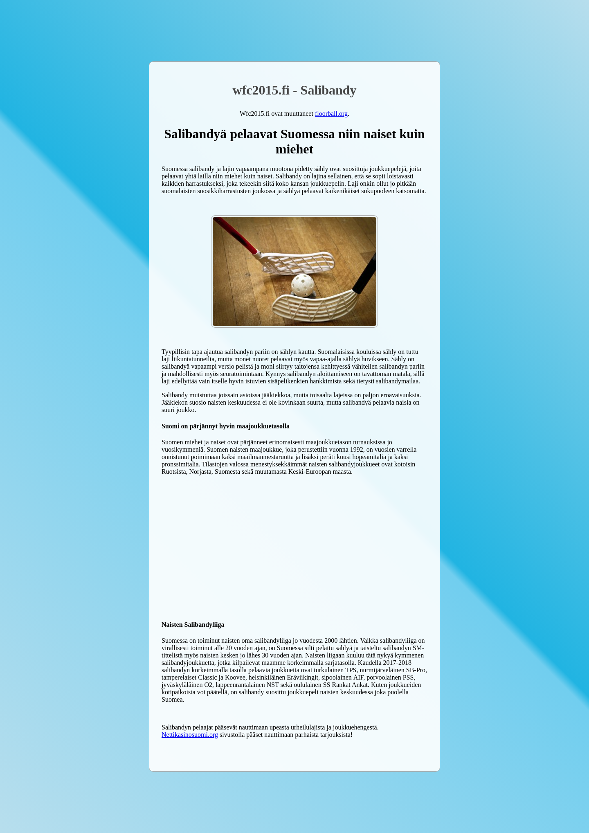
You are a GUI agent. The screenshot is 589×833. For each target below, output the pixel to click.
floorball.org (331, 113)
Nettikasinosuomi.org (190, 734)
